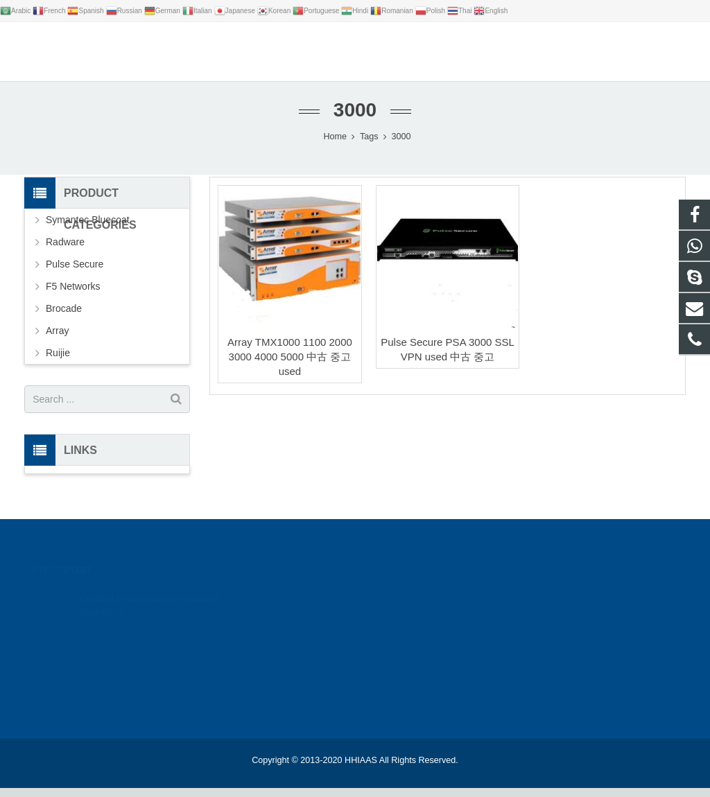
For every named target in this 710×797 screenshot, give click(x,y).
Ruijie (58, 362)
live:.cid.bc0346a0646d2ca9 (546, 664)
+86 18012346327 (527, 624)
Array (57, 340)
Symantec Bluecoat (88, 229)
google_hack (517, 604)
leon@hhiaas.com (529, 644)
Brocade (64, 318)
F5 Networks (73, 295)
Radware (65, 251)
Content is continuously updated (149, 587)
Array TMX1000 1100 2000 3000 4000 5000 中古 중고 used (289, 366)
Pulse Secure (74, 273)
